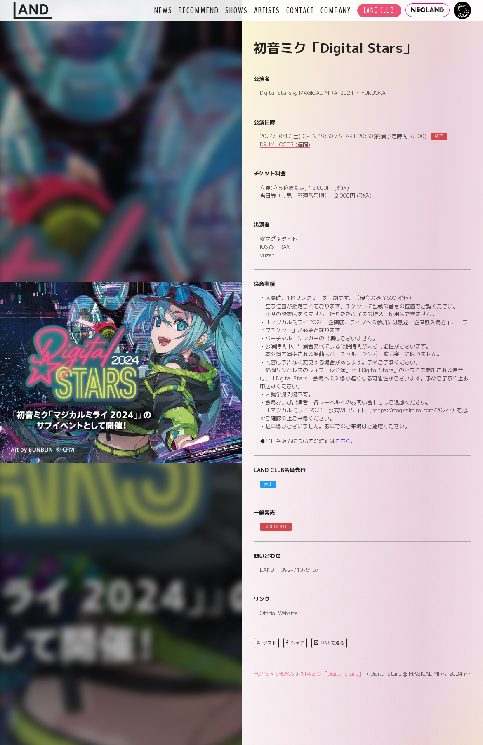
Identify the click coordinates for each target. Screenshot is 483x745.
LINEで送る (329, 642)
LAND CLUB (379, 10)
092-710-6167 (300, 570)
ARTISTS (267, 10)
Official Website (278, 613)
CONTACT (300, 10)
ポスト (266, 642)
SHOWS (236, 10)
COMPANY (335, 10)
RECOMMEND (199, 10)
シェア (295, 642)
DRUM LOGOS (285, 145)
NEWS (163, 10)
